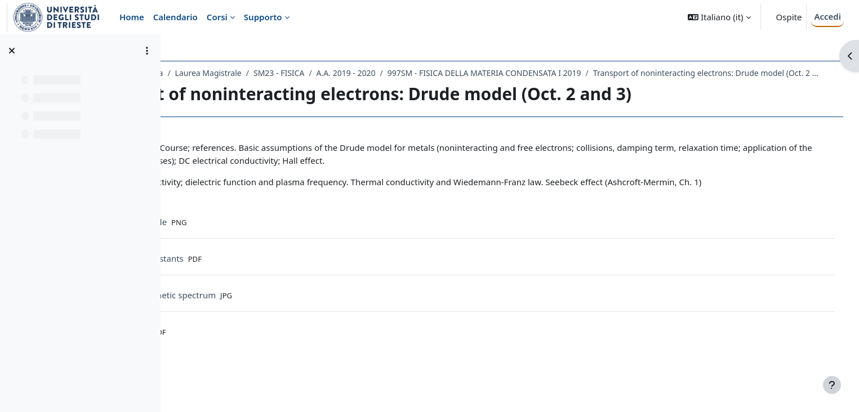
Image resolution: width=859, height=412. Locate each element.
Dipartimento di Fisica (223, 73)
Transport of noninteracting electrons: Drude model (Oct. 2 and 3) (307, 87)
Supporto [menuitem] (263, 17)
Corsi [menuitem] (217, 17)
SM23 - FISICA (379, 73)
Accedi (827, 16)
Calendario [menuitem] (175, 17)
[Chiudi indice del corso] (12, 51)
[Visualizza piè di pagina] (832, 385)
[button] (719, 17)
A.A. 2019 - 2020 (445, 73)
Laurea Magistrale (308, 73)
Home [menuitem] (131, 17)
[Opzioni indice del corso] (147, 51)
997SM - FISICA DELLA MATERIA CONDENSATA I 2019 (585, 73)
